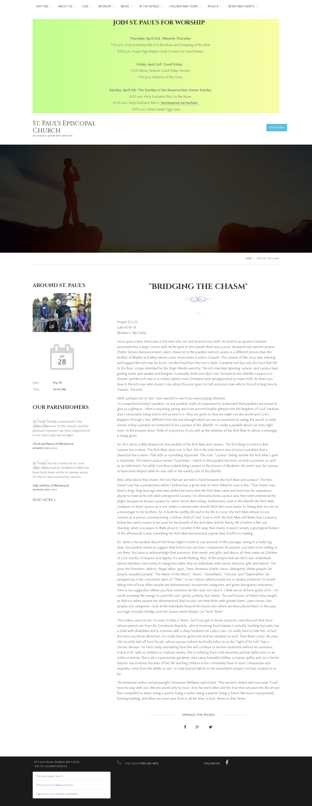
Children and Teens (183, 6)
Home (249, 258)
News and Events (241, 6)
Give (85, 6)
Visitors (42, 6)
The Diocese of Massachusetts (54, 785)
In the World (149, 6)
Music (125, 6)
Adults (213, 6)
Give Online (276, 127)
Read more (43, 499)
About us (65, 6)
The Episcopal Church (49, 776)
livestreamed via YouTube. (179, 103)
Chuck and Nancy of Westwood (53, 444)
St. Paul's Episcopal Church (64, 127)
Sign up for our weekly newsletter (57, 793)
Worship (104, 6)
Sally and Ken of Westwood (51, 485)
